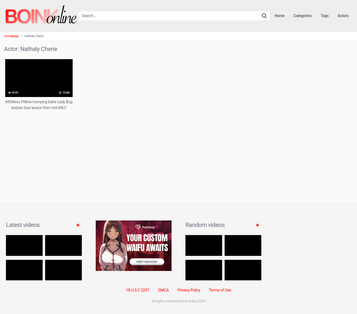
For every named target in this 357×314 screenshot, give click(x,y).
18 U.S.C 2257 (137, 290)
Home (279, 15)
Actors (343, 15)
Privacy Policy (189, 290)
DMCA (163, 290)
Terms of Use (220, 290)
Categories (303, 15)
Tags (325, 15)
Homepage (11, 36)
